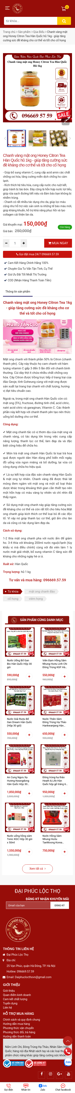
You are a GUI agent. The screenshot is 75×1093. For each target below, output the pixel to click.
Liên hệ (7, 1007)
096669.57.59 (25, 971)
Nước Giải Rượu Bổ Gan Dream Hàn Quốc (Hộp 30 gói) (19, 722)
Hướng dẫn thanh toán (17, 1036)
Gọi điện (8, 1087)
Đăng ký (60, 905)
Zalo (43, 1087)
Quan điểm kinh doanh (17, 995)
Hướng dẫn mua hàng (16, 1023)
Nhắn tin (25, 1087)
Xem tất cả (37, 868)
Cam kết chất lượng (15, 999)
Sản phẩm (24, 31)
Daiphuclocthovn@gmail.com (33, 977)
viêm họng (36, 599)
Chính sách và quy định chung (21, 1019)
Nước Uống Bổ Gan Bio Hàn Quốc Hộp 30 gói (19, 664)
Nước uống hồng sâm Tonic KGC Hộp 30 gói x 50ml (19, 839)
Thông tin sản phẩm (17, 291)
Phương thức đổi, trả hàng (19, 1032)
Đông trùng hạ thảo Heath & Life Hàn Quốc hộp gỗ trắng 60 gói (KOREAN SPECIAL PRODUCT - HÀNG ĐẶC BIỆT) (55, 781)
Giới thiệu (9, 990)
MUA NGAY (58, 243)
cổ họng (13, 599)
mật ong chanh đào (42, 591)
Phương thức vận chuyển (18, 1028)
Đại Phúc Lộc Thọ (37, 891)
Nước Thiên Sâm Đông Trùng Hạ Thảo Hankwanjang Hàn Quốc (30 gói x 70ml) (55, 722)
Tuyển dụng (10, 1003)
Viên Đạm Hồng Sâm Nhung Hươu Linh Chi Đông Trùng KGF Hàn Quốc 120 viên (55, 664)
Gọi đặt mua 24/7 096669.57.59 (37, 254)
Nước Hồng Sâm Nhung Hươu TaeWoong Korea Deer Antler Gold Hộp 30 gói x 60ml (55, 839)
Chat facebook (63, 1087)
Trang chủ (9, 31)
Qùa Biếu (38, 31)
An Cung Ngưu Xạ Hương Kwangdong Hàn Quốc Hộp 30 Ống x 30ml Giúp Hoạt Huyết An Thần (19, 781)
